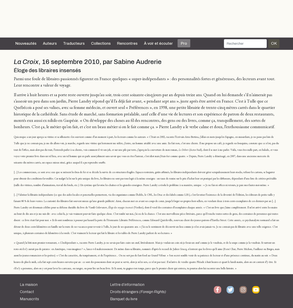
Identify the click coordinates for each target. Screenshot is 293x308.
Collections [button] (101, 43)
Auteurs (50, 43)
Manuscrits (29, 299)
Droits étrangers (138, 292)
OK (274, 43)
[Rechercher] (245, 43)
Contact (27, 292)
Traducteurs (74, 43)
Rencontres (127, 43)
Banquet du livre (123, 299)
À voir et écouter (158, 43)
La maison (29, 285)
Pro (184, 43)
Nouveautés (25, 43)
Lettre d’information (127, 285)
